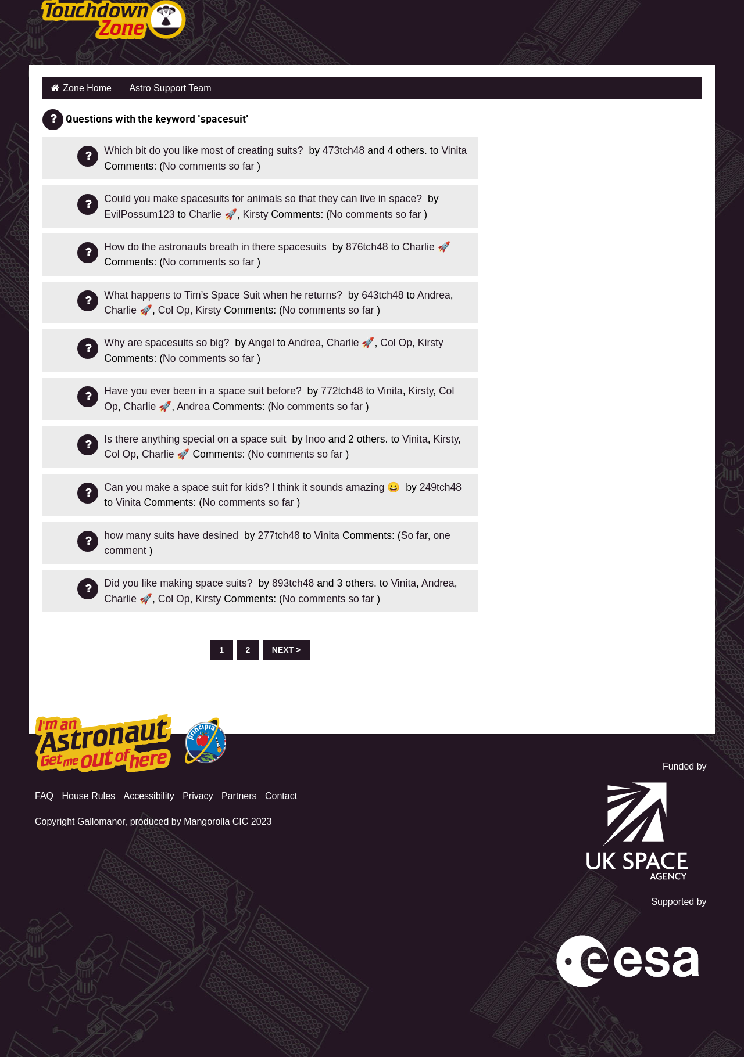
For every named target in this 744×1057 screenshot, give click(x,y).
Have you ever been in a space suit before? (204, 391)
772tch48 (342, 391)
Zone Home (87, 88)
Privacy (198, 796)
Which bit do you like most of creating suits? (205, 150)
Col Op (174, 310)
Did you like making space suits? (179, 583)
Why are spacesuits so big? (168, 342)
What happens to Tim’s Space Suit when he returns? (224, 295)
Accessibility (149, 796)
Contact (281, 796)
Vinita (454, 150)
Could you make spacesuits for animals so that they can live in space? (264, 198)
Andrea (433, 295)
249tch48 (441, 487)
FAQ (44, 796)
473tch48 (343, 150)
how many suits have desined (172, 535)
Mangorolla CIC (216, 821)
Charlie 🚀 (213, 214)
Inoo (316, 439)
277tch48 (279, 535)
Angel (261, 342)
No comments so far (208, 166)
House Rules (88, 796)
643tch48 (382, 295)
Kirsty (255, 214)
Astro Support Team (170, 88)
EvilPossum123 (139, 214)
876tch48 (367, 247)
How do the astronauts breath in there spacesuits (216, 247)
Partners (238, 796)
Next (283, 650)
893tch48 (293, 583)
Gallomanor (101, 821)
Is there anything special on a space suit (196, 439)
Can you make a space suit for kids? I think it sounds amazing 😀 (253, 487)
